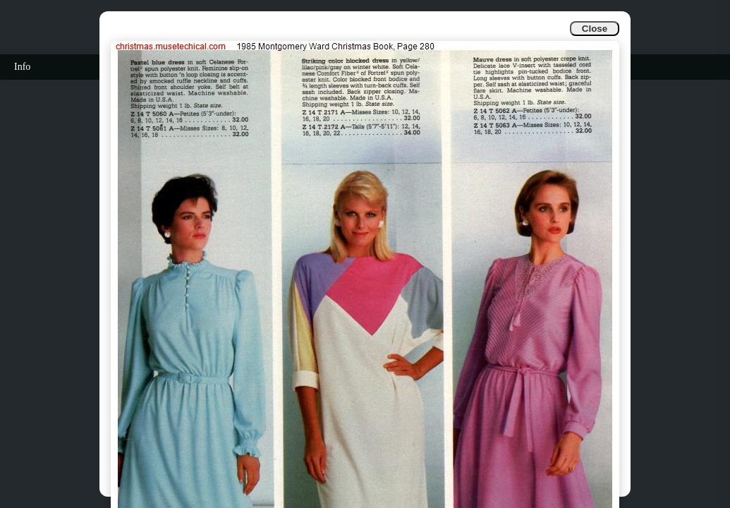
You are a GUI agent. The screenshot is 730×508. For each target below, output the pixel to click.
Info (22, 66)
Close (594, 28)
